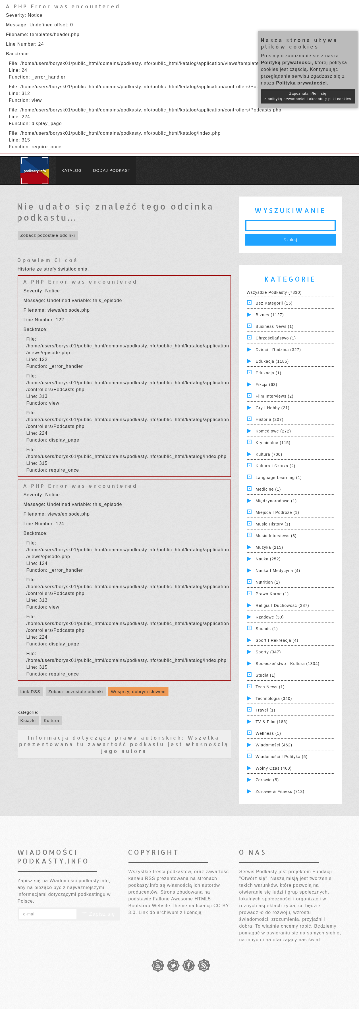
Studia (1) (266, 675)
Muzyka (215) (269, 547)
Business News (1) (275, 326)
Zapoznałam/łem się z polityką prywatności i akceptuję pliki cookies (307, 96)
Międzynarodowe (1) (276, 501)
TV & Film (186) (272, 721)
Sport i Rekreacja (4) (277, 640)
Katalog (72, 170)
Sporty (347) (268, 652)
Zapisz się (98, 914)
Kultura (51, 720)
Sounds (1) (267, 628)
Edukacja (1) (268, 373)
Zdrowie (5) (267, 780)
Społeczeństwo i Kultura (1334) (287, 663)
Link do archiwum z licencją (170, 912)
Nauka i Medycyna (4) (278, 570)
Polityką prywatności (286, 62)
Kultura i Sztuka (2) (275, 466)
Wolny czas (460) (274, 768)
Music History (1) (273, 524)
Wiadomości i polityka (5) (282, 756)
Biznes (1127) (270, 315)
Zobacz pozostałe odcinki (47, 235)
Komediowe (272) (273, 431)
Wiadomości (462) (274, 745)
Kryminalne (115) (273, 442)
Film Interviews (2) (274, 396)
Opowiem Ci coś (47, 260)
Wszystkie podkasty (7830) (274, 292)
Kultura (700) (269, 454)
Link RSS (30, 691)
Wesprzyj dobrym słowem (138, 691)
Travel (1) (265, 710)
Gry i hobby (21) (272, 408)
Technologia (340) (274, 698)
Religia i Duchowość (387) (282, 605)
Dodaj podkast (111, 170)
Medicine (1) (268, 489)
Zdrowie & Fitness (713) (280, 791)
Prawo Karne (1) (272, 594)
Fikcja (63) (266, 384)
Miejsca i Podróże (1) (277, 512)
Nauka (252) (268, 559)
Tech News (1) (270, 687)
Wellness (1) (268, 733)
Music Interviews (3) (276, 535)
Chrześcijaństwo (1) (276, 338)
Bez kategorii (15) (274, 303)
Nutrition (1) (268, 582)
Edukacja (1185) (272, 361)
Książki (28, 720)
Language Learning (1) (279, 477)
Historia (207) (269, 419)
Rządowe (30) (270, 617)
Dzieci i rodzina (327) (278, 349)
